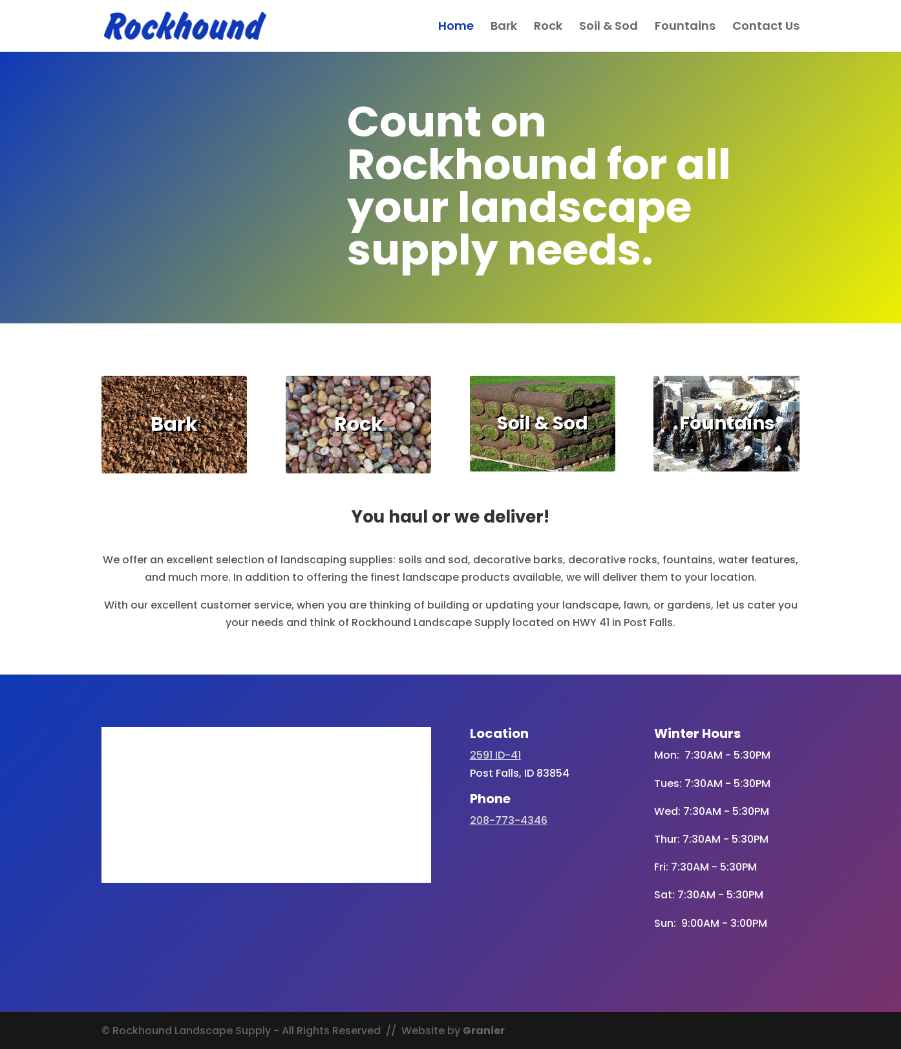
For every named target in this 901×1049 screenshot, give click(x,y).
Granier (484, 1030)
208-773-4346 (508, 820)
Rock (548, 27)
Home (456, 27)
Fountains (685, 27)
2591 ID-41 (495, 755)
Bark (504, 27)
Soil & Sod (608, 27)
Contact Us (766, 27)
